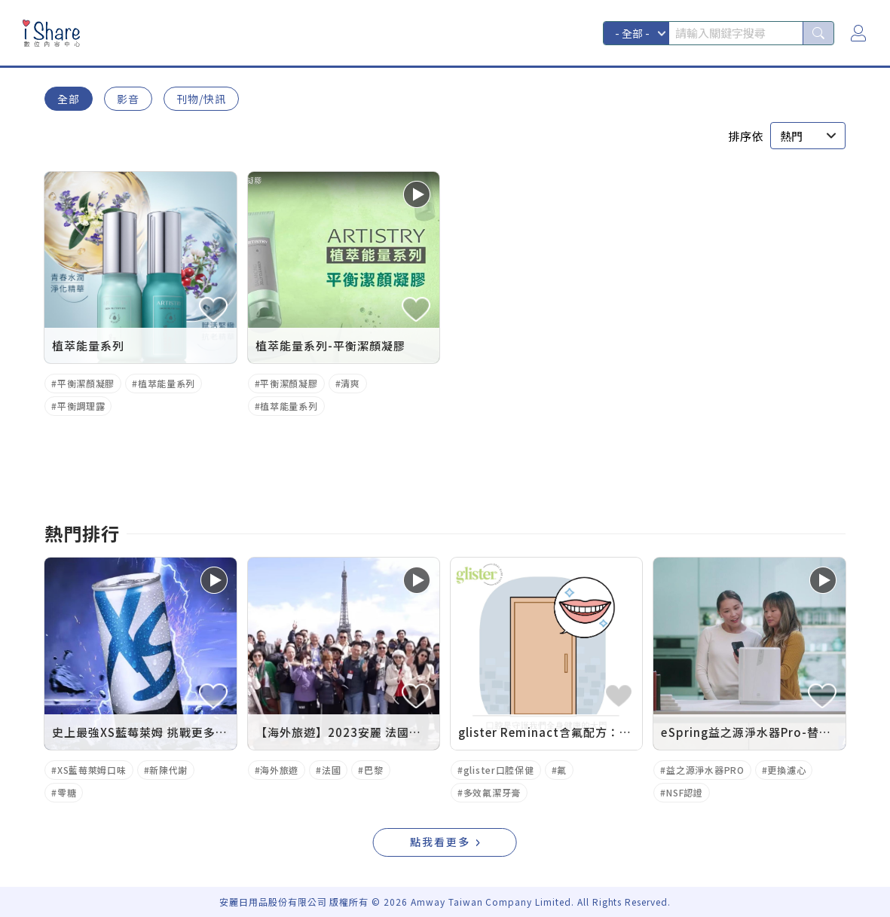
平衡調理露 (81, 405)
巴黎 (373, 769)
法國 (331, 769)
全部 (68, 98)
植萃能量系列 (166, 383)
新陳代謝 (168, 769)
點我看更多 (440, 841)
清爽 (350, 383)
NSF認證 (684, 792)
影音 (128, 98)
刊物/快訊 (201, 98)
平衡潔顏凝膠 (86, 383)
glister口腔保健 (498, 769)
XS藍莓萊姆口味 (92, 769)
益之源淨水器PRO (705, 769)
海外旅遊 (279, 769)
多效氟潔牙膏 (492, 792)
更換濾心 (786, 769)
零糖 (66, 792)
